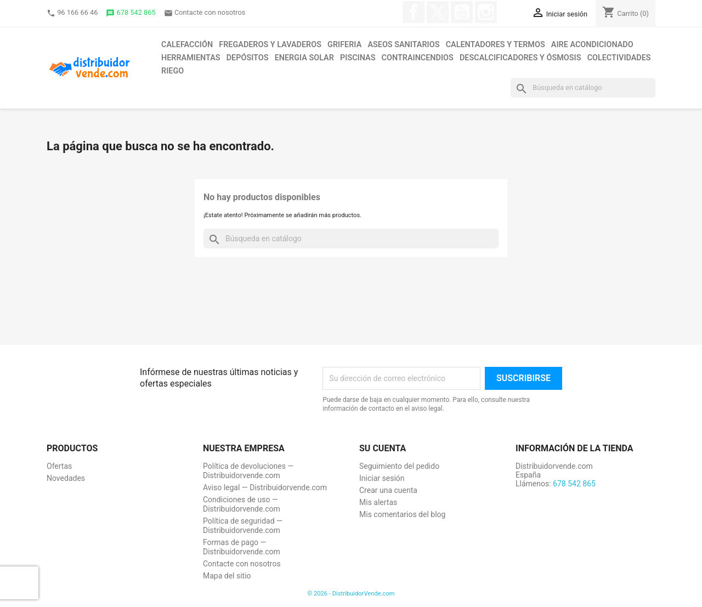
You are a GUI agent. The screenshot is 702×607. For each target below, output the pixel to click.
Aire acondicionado (592, 44)
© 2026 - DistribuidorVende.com (350, 593)
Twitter (438, 12)
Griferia (344, 44)
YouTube (462, 12)
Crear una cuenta (388, 490)
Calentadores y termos (495, 44)
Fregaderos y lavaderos (270, 44)
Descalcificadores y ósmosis (520, 58)
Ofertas (59, 466)
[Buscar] (583, 88)
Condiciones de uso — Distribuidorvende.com (241, 504)
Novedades (66, 478)
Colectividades (619, 58)
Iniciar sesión (382, 478)
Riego (172, 71)
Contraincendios (418, 58)
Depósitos (248, 58)
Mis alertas (378, 502)
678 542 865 (130, 13)
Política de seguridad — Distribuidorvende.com (242, 526)
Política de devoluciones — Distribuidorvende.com (248, 471)
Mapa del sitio (227, 575)
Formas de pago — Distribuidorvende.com (241, 547)
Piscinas (357, 58)
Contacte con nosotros (205, 13)
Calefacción (187, 44)
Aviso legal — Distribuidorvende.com (265, 487)
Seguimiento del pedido (399, 466)
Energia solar (304, 58)
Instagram (486, 12)
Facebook (413, 12)
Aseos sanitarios (403, 44)
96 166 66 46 (72, 13)
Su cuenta (382, 448)
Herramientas (190, 58)
